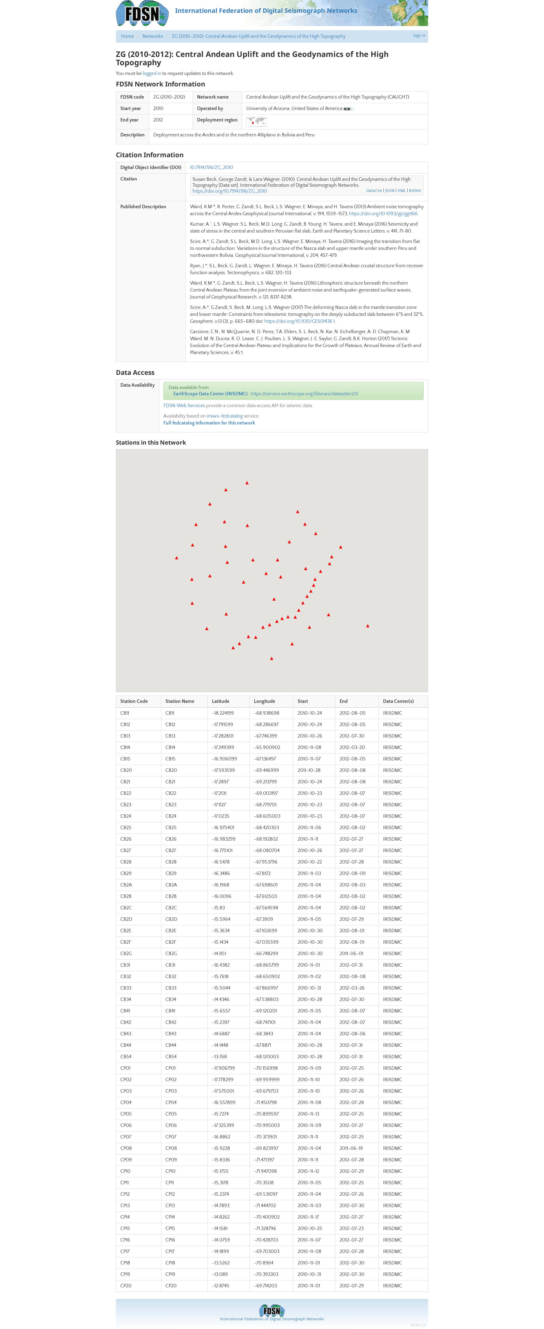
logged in (152, 73)
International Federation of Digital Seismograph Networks (272, 1319)
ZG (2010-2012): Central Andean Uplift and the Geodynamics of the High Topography (259, 36)
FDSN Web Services (184, 406)
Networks (153, 36)
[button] (271, 658)
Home (127, 36)
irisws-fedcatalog (225, 416)
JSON (389, 190)
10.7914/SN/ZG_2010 (211, 167)
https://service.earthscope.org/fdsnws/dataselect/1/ (304, 394)
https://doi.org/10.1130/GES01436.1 (299, 321)
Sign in (419, 35)
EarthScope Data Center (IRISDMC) (210, 394)
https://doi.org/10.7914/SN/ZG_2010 (230, 191)
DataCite (374, 190)
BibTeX (415, 190)
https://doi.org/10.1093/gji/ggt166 (383, 214)
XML (402, 190)
